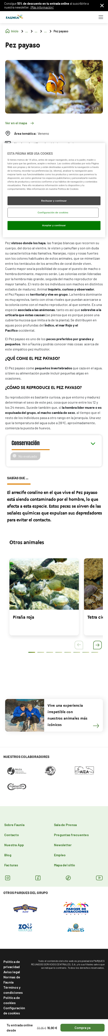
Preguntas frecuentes (71, 835)
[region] (54, 190)
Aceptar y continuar (54, 225)
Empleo (60, 855)
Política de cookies (11, 1000)
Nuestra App (14, 845)
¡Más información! (42, 7)
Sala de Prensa (65, 825)
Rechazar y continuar (54, 200)
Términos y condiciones (13, 989)
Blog (7, 855)
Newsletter (63, 845)
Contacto (11, 835)
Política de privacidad (11, 964)
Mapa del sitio (64, 865)
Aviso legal (11, 972)
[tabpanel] (44, 596)
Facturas (11, 865)
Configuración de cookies (14, 1010)
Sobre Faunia (14, 825)
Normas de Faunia (11, 979)
